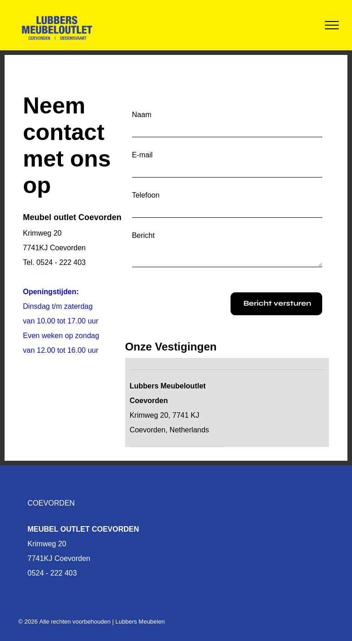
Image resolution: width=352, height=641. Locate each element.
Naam (142, 115)
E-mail (142, 155)
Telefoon (146, 195)
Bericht (143, 235)
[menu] (332, 25)
